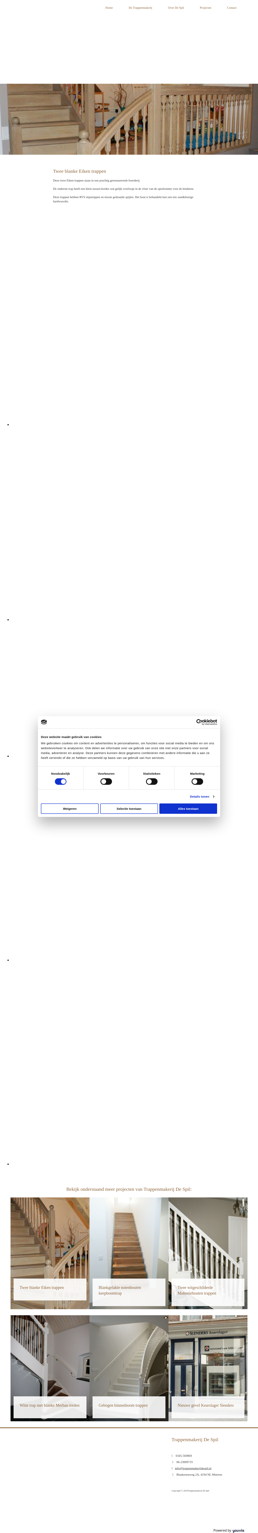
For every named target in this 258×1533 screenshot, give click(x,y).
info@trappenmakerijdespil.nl (193, 1468)
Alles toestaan (188, 808)
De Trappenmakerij (140, 7)
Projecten (205, 7)
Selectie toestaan (129, 808)
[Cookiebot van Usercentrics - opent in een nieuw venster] (199, 722)
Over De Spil (176, 7)
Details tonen (199, 796)
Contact (232, 7)
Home (109, 7)
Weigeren (70, 808)
